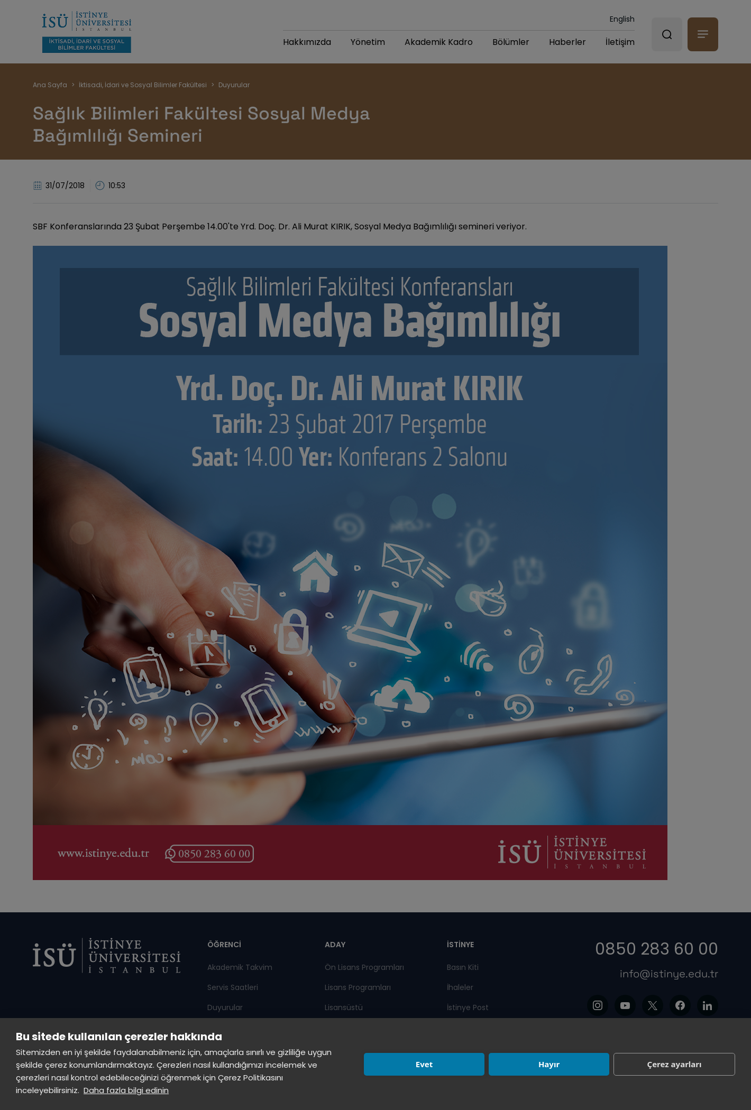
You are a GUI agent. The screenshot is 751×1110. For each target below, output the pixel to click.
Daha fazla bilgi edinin (126, 1090)
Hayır (549, 1064)
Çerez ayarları (674, 1064)
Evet (424, 1064)
